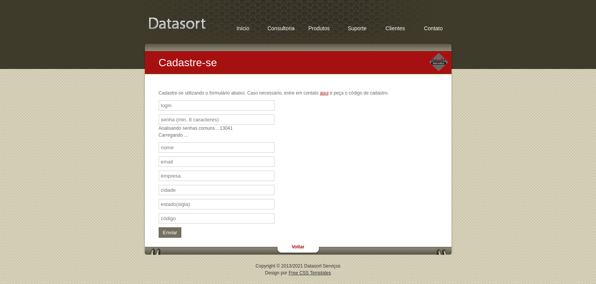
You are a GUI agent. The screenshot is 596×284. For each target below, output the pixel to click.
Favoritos (177, 24)
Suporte (357, 28)
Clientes (395, 28)
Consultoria (281, 28)
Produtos (319, 28)
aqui (324, 93)
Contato (433, 28)
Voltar (298, 247)
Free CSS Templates (310, 273)
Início (242, 28)
